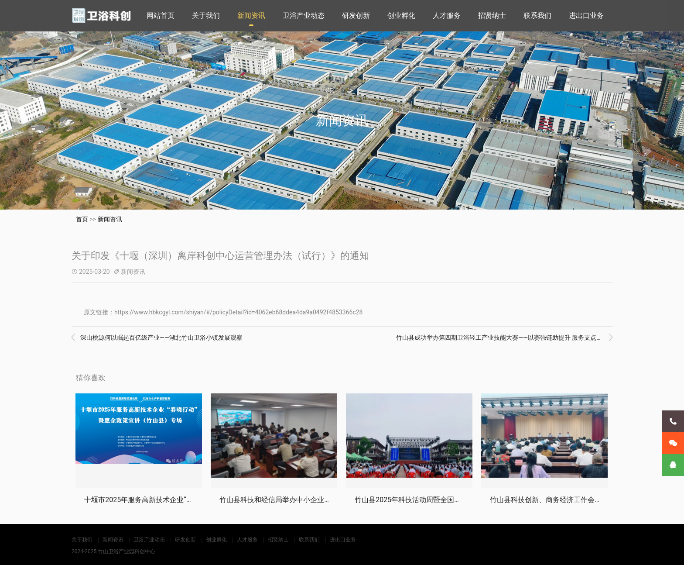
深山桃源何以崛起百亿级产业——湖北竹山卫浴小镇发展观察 (157, 337)
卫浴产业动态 (304, 15)
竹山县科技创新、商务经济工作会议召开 (553, 500)
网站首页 (160, 15)
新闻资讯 (251, 15)
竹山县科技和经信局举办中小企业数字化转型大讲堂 (299, 500)
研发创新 (356, 15)
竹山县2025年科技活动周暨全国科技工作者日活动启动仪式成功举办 (460, 500)
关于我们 (206, 15)
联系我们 (537, 15)
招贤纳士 (492, 15)
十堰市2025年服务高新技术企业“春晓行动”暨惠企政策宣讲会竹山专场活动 (199, 500)
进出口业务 (586, 15)
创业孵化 (401, 15)
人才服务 (447, 15)
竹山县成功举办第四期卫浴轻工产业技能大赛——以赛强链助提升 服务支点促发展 (504, 337)
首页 (82, 219)
